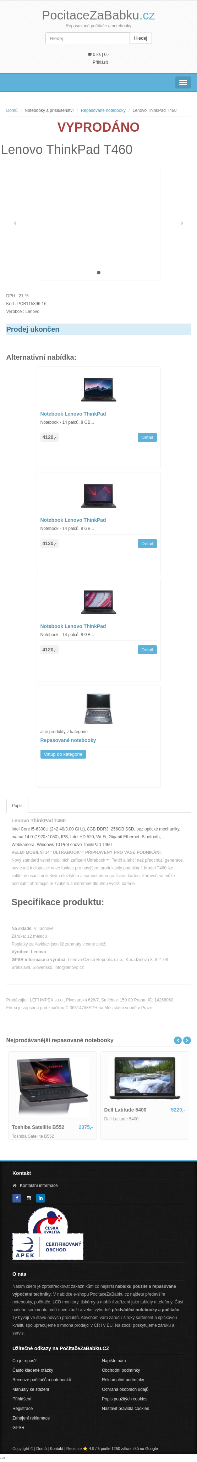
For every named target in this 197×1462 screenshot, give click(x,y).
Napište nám (114, 1360)
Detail (147, 437)
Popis (17, 805)
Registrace (22, 1408)
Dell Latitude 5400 (125, 1110)
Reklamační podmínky (123, 1379)
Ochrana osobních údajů (125, 1389)
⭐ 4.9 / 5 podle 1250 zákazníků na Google (120, 1448)
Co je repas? (24, 1360)
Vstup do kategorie (63, 754)
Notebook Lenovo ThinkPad (73, 414)
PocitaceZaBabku (98, 15)
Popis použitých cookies (124, 1399)
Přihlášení (21, 1399)
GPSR (18, 1427)
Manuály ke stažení (30, 1389)
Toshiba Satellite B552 (38, 1127)
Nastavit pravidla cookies (125, 1408)
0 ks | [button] (98, 54)
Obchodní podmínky (121, 1370)
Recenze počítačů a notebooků (41, 1379)
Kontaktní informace (39, 1185)
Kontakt (56, 1448)
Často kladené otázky (32, 1370)
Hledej (140, 38)
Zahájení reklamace (31, 1418)
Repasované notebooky (103, 110)
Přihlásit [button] (100, 62)
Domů (12, 110)
